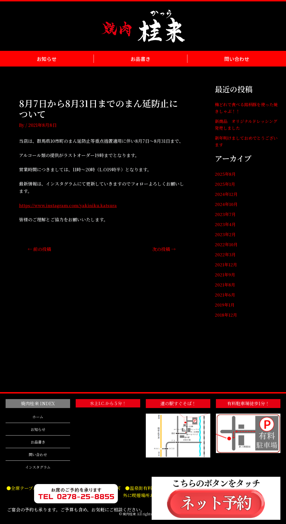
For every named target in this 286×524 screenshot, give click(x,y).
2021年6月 (225, 294)
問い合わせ (237, 58)
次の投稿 (163, 248)
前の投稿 (40, 248)
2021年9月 (225, 274)
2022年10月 (226, 244)
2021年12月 (226, 264)
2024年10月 (227, 204)
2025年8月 (226, 174)
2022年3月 (225, 254)
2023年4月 (226, 224)
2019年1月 (225, 305)
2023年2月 (225, 234)
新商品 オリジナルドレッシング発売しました (246, 124)
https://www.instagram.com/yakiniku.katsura (70, 205)
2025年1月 (225, 184)
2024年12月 (227, 194)
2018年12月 (226, 315)
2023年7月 (225, 214)
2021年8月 (225, 284)
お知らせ (46, 58)
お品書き (140, 58)
